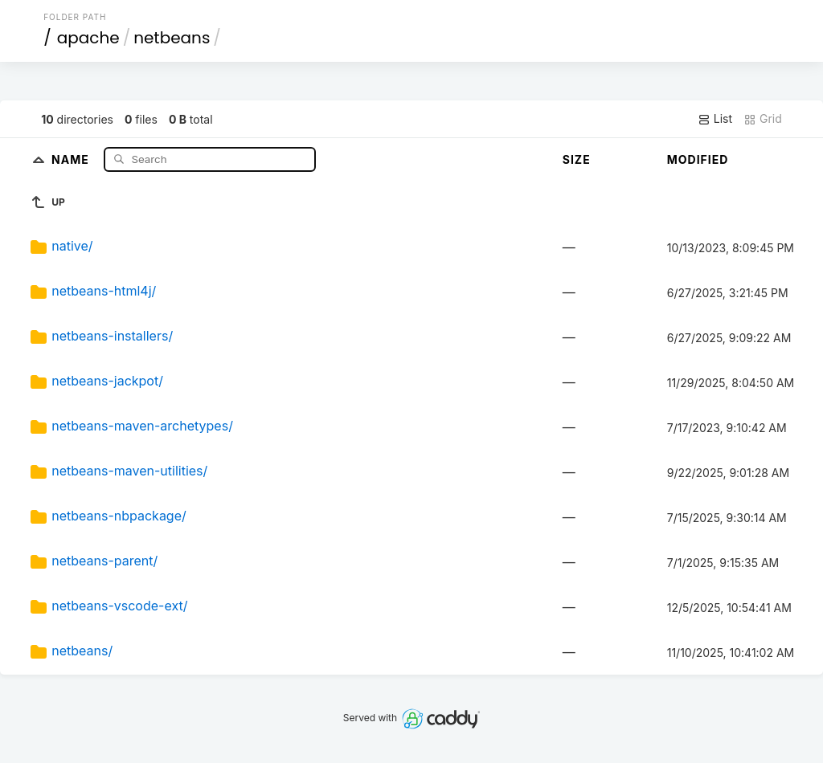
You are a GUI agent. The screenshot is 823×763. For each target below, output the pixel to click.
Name (71, 158)
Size (577, 159)
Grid (762, 119)
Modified (698, 159)
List (715, 119)
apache (88, 38)
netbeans (171, 38)
